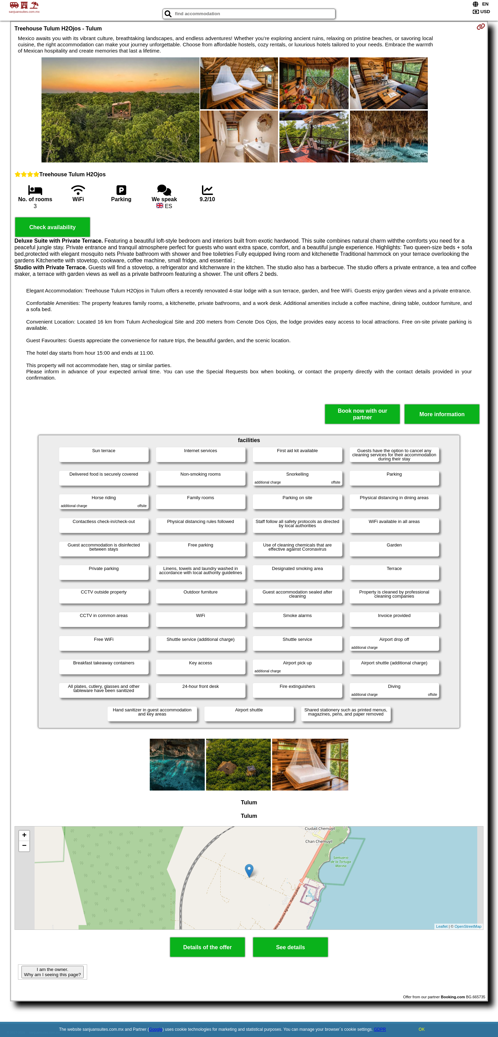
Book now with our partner (362, 414)
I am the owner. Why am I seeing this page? (52, 972)
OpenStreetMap (468, 926)
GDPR (380, 1029)
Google (156, 1029)
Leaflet (442, 926)
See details (290, 947)
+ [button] (24, 836)
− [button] (24, 846)
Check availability (52, 227)
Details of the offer (207, 947)
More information (442, 414)
